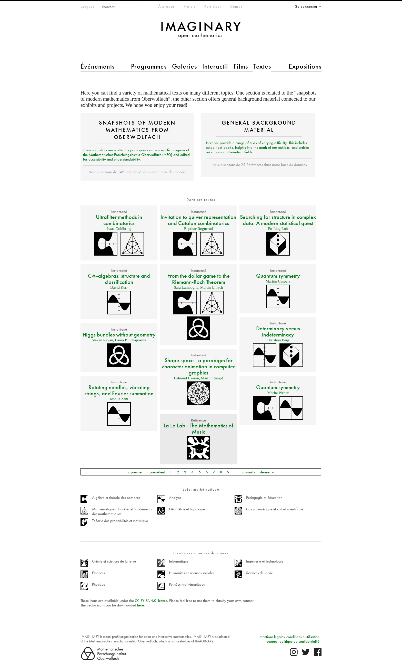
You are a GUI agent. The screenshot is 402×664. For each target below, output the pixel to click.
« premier (135, 472)
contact (272, 641)
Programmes (149, 66)
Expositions (305, 66)
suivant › (248, 472)
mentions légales (272, 636)
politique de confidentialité (299, 641)
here (140, 605)
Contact (237, 6)
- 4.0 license (151, 600)
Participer (212, 6)
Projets (189, 6)
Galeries (184, 66)
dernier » (267, 472)
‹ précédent (156, 472)
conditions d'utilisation (302, 636)
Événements (98, 66)
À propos (166, 6)
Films (241, 66)
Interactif (215, 66)
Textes (262, 66)
